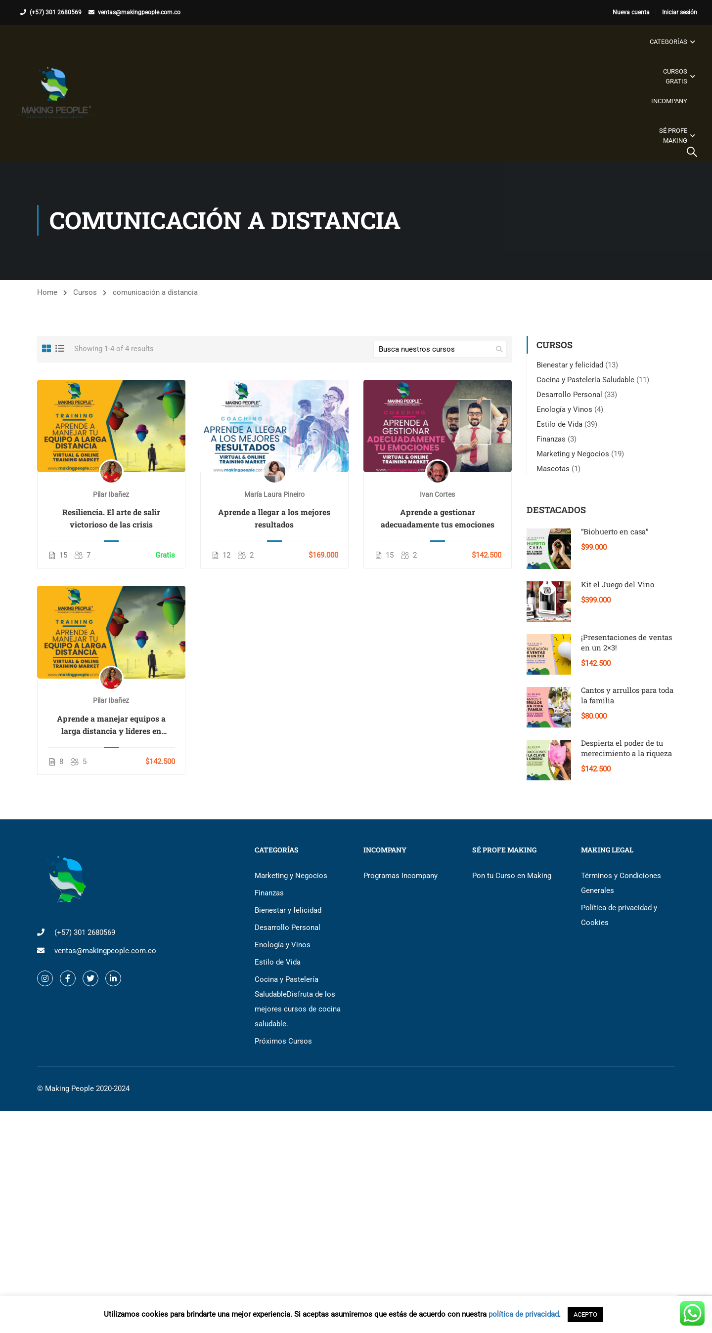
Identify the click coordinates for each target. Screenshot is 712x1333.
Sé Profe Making (673, 135)
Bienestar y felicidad (569, 365)
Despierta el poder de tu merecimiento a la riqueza (626, 748)
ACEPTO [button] (585, 1314)
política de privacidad (524, 1314)
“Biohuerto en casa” (615, 531)
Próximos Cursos (283, 1041)
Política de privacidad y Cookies (619, 915)
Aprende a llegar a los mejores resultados (274, 518)
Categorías (668, 41)
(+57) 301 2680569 (56, 12)
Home (47, 292)
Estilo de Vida (559, 424)
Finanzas (551, 439)
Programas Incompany (400, 875)
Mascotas (553, 468)
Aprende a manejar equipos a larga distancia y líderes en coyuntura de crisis (111, 725)
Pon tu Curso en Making (511, 875)
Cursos (85, 292)
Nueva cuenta (631, 12)
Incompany (669, 101)
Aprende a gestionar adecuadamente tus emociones (437, 518)
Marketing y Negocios (572, 453)
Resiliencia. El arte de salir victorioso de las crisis (111, 518)
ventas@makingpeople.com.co (139, 12)
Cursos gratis (675, 76)
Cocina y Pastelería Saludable (585, 379)
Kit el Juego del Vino (617, 584)
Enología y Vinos (564, 409)
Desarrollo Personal (569, 394)
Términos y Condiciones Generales (621, 883)
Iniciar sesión (679, 12)
